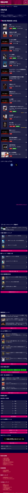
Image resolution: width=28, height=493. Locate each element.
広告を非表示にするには (21, 204)
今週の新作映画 (6, 459)
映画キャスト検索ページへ (6, 446)
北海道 (2, 406)
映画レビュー (13, 363)
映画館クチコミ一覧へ (13, 430)
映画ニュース (6, 484)
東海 (15, 403)
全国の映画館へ (14, 416)
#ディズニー (23, 369)
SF (1, 424)
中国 (2, 410)
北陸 (15, 408)
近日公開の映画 (6, 460)
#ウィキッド (9, 369)
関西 (2, 403)
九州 (2, 413)
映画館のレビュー (7, 471)
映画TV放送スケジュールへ (13, 392)
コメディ (2, 426)
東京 (2, 401)
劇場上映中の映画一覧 (13, 271)
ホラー (16, 426)
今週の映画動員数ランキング (6, 250)
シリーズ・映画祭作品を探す (13, 372)
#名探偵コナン (16, 369)
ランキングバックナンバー (8, 478)
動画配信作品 (6, 485)
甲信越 (2, 408)
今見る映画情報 (6, 488)
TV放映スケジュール (7, 487)
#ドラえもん (3, 369)
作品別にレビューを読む (8, 464)
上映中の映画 (6, 458)
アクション (3, 422)
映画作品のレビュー (7, 463)
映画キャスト (9, 6)
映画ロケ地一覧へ (13, 432)
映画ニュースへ (14, 328)
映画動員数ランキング (7, 477)
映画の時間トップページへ (6, 448)
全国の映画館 (6, 470)
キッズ (16, 424)
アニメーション (18, 422)
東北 (15, 406)
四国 (15, 410)
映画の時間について (14, 443)
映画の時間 (3, 6)
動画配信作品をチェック (13, 291)
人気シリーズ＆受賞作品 (8, 462)
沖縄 (15, 413)
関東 (15, 401)
